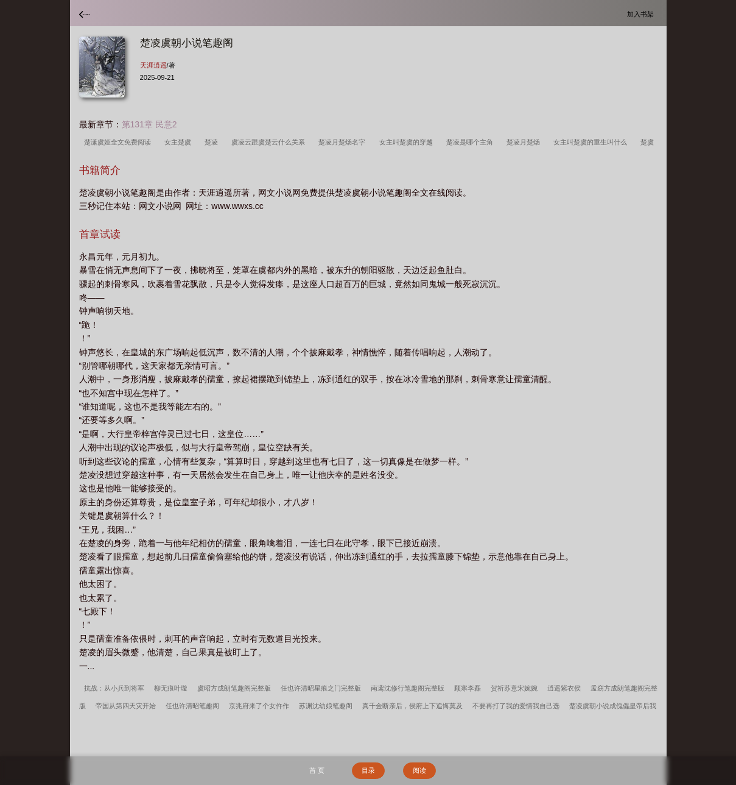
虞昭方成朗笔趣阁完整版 (234, 688)
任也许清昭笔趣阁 (192, 705)
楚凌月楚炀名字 (343, 142)
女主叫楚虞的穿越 (407, 142)
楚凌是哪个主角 (471, 142)
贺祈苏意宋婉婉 (514, 688)
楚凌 (213, 142)
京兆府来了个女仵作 (259, 705)
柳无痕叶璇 (171, 688)
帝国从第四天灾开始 (126, 705)
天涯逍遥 (153, 65)
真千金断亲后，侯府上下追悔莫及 (412, 705)
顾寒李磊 (467, 688)
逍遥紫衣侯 (564, 688)
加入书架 (642, 13)
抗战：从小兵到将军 (114, 688)
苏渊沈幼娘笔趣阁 (325, 705)
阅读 (419, 770)
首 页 (316, 770)
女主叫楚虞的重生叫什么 (592, 142)
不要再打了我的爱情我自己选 (515, 705)
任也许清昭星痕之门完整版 (321, 688)
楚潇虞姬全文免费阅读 (119, 142)
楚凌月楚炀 (525, 142)
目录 (368, 770)
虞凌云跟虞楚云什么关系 (270, 142)
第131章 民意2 (149, 124)
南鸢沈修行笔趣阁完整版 (407, 688)
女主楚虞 (179, 142)
